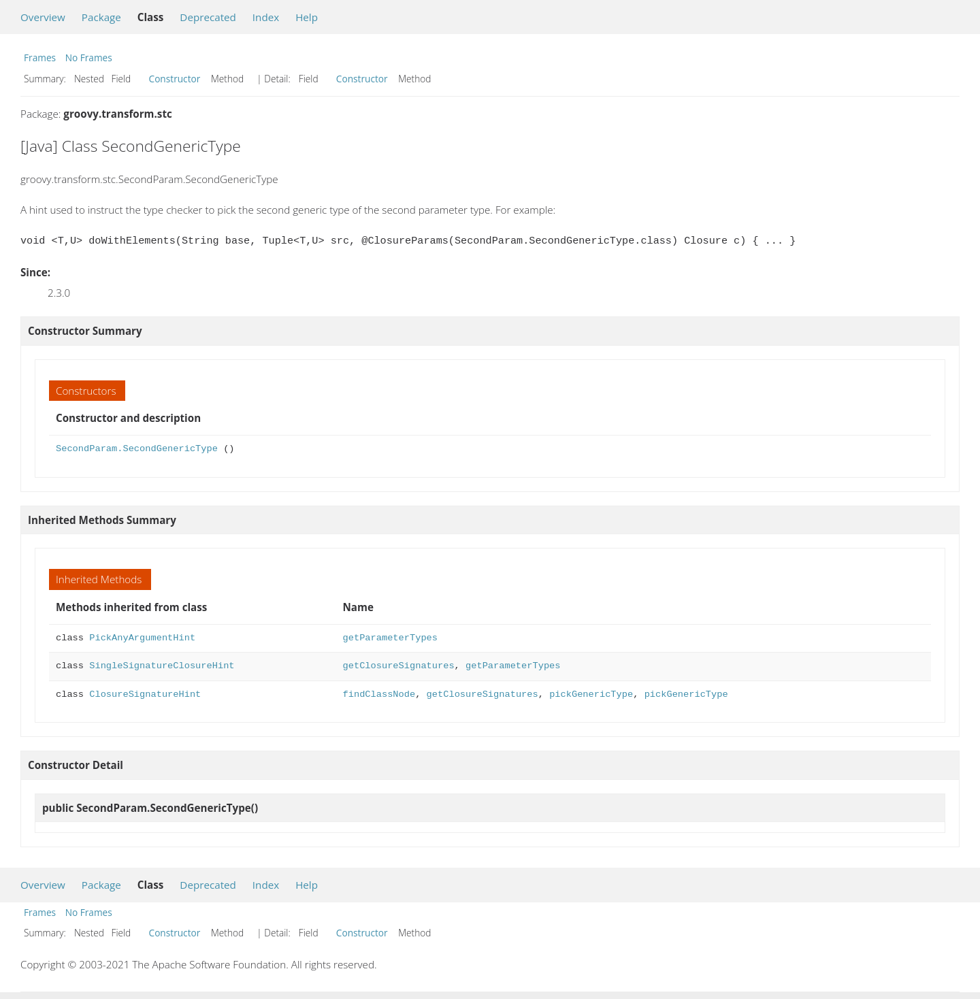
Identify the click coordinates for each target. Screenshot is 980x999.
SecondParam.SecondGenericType (137, 448)
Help (306, 17)
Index (265, 17)
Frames (40, 57)
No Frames (88, 57)
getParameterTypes (390, 638)
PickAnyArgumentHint (142, 638)
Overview (42, 17)
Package (101, 17)
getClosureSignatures (399, 665)
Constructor (175, 78)
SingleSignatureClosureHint (161, 665)
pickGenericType (591, 694)
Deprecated (208, 17)
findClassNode (379, 694)
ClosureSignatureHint (145, 694)
